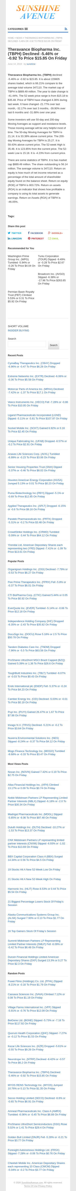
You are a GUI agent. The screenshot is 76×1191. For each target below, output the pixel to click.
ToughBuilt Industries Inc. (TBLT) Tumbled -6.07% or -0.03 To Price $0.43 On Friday (37, 675)
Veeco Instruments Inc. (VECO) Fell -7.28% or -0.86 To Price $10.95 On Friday (38, 404)
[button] (18, 29)
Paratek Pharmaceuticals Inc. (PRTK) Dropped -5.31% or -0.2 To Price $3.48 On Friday (35, 520)
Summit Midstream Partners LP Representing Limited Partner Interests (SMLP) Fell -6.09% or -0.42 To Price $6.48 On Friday (35, 944)
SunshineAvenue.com (32, 1182)
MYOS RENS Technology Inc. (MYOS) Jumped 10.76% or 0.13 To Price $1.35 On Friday (35, 1087)
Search (12, 338)
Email (53, 238)
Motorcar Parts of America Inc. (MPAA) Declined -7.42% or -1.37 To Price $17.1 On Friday (36, 391)
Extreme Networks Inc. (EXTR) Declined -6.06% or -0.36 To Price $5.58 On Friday (37, 378)
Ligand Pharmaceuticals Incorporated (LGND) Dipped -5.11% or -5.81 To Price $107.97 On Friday (37, 417)
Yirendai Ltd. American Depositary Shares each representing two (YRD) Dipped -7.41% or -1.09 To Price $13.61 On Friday (37, 548)
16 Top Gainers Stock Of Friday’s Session (32, 931)
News (19, 38)
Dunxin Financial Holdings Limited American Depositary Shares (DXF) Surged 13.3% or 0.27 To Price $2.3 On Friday (37, 960)
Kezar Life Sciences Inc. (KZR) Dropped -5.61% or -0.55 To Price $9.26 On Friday (37, 1048)
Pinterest (36, 238)
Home (11, 38)
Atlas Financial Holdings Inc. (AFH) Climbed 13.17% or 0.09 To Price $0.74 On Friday (33, 786)
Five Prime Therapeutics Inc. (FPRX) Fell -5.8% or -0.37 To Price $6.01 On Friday (37, 584)
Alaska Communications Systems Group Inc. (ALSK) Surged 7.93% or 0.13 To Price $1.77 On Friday (36, 918)
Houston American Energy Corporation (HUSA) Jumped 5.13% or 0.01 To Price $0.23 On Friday (36, 482)
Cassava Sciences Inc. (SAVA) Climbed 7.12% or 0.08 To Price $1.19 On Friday (36, 996)
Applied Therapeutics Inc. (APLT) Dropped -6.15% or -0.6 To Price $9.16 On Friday (37, 507)
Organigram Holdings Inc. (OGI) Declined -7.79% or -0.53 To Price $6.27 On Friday (38, 571)
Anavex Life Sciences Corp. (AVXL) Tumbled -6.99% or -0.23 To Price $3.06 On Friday (34, 455)
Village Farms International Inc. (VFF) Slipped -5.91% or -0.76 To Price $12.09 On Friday (34, 1009)
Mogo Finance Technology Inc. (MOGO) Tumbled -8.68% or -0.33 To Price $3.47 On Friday (36, 753)
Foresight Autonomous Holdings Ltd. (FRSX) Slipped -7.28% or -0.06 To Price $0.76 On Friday (36, 1152)
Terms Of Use (31, 1186)
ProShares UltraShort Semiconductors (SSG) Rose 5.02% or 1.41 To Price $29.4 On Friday (37, 1126)
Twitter (14, 233)
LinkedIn (15, 238)
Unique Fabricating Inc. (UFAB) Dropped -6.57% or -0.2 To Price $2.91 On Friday (37, 443)
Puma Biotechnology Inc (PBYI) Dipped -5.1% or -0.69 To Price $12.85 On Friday (36, 495)
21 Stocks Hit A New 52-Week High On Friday (34, 879)
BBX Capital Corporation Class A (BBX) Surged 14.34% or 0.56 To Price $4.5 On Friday (35, 858)
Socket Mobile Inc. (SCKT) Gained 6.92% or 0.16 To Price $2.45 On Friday (36, 430)
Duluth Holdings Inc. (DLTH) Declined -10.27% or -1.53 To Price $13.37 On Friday (36, 829)
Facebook (35, 233)
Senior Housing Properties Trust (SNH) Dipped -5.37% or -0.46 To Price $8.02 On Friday (35, 468)
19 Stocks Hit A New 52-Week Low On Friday (34, 869)
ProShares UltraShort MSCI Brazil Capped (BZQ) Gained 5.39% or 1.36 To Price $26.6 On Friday (36, 662)
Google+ (55, 233)
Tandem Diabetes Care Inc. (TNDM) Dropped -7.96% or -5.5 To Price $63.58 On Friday (34, 649)
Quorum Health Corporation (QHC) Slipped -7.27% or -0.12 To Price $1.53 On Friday (37, 1035)
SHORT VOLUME (18, 326)
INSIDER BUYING (18, 330)
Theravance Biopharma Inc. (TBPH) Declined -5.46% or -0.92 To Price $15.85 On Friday (34, 1074)
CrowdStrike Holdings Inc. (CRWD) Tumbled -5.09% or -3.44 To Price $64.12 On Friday (33, 533)
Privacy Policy (45, 1186)
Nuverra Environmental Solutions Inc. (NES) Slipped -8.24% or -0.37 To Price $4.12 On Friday (36, 740)
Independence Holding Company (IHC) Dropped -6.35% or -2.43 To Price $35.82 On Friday (36, 623)
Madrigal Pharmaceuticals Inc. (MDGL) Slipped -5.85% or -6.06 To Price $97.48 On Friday (35, 816)
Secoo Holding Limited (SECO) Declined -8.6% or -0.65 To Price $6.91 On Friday (36, 1100)
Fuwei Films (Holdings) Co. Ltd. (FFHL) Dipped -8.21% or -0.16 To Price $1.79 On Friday (35, 983)
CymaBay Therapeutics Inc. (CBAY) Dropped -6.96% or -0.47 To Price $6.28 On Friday (34, 365)
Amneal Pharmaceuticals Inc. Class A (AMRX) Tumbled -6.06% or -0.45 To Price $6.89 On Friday (37, 1113)
